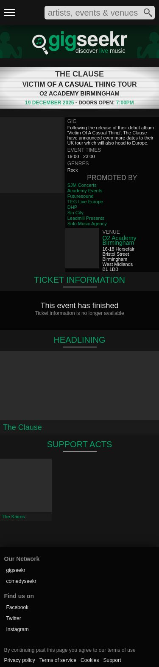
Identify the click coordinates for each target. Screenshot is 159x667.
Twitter (13, 618)
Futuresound (80, 196)
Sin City (75, 212)
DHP (72, 207)
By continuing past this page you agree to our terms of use (69, 650)
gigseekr (15, 570)
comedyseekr (21, 581)
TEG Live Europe (85, 201)
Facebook (17, 607)
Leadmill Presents (85, 218)
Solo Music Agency (87, 223)
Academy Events (85, 190)
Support (112, 660)
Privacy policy (19, 660)
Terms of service (57, 660)
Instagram (17, 629)
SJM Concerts (82, 185)
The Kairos (13, 516)
